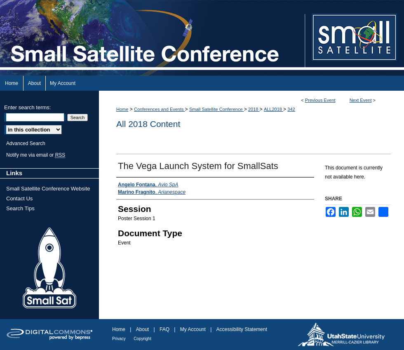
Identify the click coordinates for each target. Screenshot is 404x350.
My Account (193, 329)
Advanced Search (25, 143)
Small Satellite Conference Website (48, 189)
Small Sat (49, 268)
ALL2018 (273, 109)
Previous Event (320, 100)
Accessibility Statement (241, 329)
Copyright (142, 338)
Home (122, 109)
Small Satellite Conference (216, 109)
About (142, 329)
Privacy (119, 338)
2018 (254, 109)
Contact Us (19, 198)
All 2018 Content (148, 124)
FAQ (164, 329)
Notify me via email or (35, 155)
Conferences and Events (159, 109)
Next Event (361, 100)
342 (291, 109)
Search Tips (20, 208)
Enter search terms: (27, 107)
